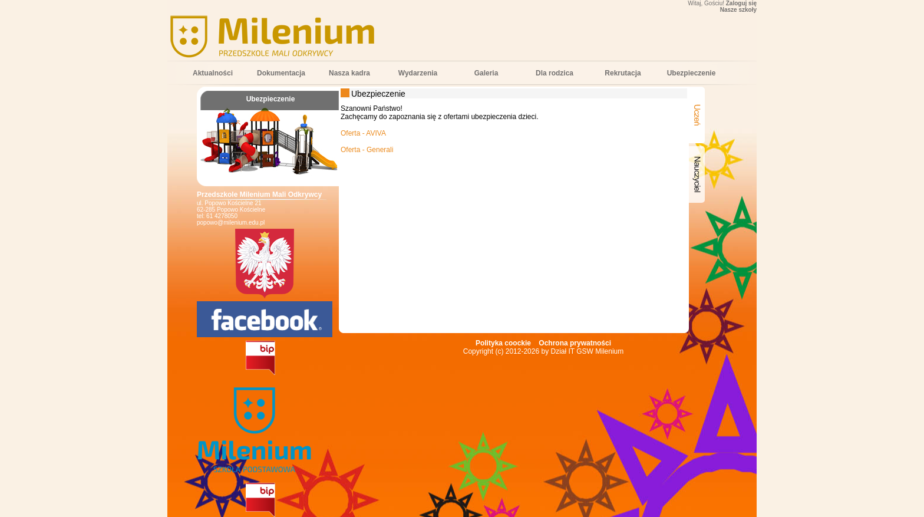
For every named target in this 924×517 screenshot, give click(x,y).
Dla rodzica (554, 73)
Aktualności (213, 73)
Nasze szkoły (738, 9)
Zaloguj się (741, 3)
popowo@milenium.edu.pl (231, 222)
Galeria (486, 73)
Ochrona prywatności (575, 343)
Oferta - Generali (367, 150)
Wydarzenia (417, 73)
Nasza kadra (349, 73)
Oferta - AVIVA (363, 133)
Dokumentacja (281, 73)
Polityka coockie (503, 343)
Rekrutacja (623, 73)
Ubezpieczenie (691, 73)
